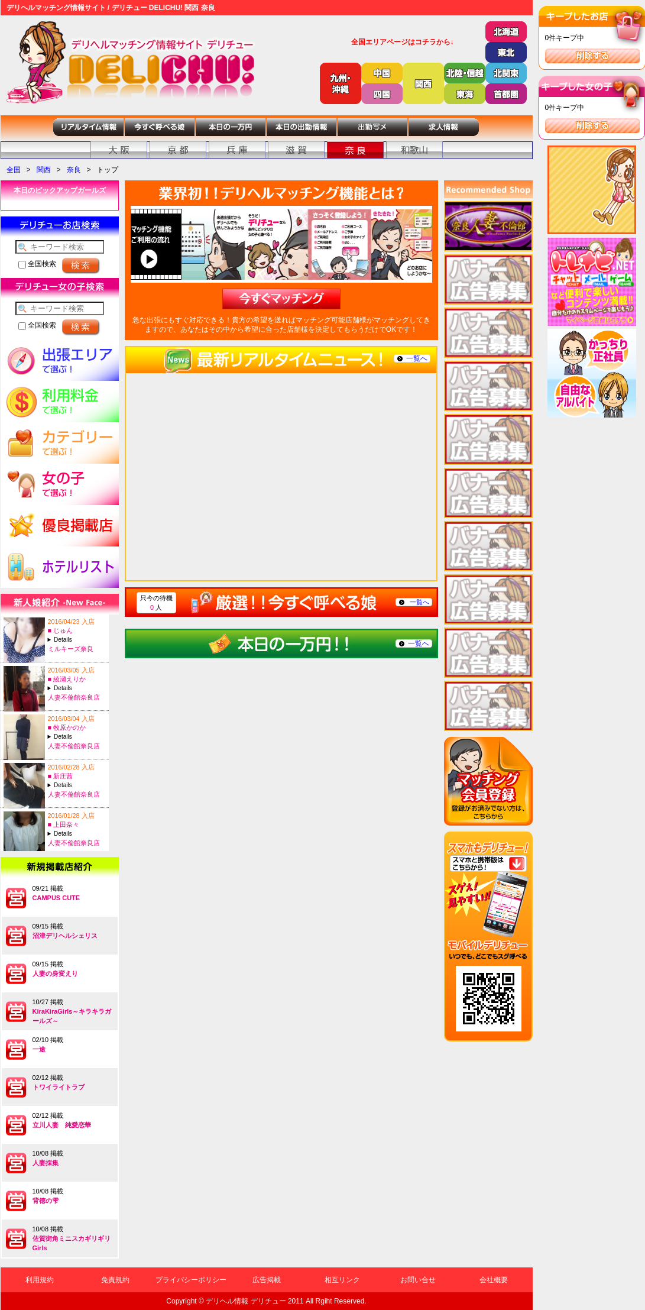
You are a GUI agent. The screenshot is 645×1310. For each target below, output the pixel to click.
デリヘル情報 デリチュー (246, 1301)
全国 (14, 170)
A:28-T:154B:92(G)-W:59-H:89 (77, 639)
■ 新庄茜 (60, 775)
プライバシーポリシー (190, 1280)
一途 (39, 1049)
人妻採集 (46, 1162)
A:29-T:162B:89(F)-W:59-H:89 (77, 736)
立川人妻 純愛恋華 (62, 1124)
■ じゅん (60, 630)
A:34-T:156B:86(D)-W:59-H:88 (77, 833)
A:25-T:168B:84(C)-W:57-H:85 (77, 785)
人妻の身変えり (55, 973)
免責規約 (115, 1280)
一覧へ (416, 358)
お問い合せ (418, 1280)
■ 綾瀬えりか (67, 679)
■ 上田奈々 (64, 824)
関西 (44, 170)
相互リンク (342, 1280)
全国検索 (37, 264)
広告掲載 (266, 1280)
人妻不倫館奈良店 (74, 697)
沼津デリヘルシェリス (65, 935)
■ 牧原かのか (67, 727)
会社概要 (493, 1280)
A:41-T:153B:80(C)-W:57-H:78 (77, 688)
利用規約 (39, 1280)
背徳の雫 (46, 1200)
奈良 (74, 170)
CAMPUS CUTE (56, 897)
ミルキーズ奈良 (70, 648)
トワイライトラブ (59, 1087)
